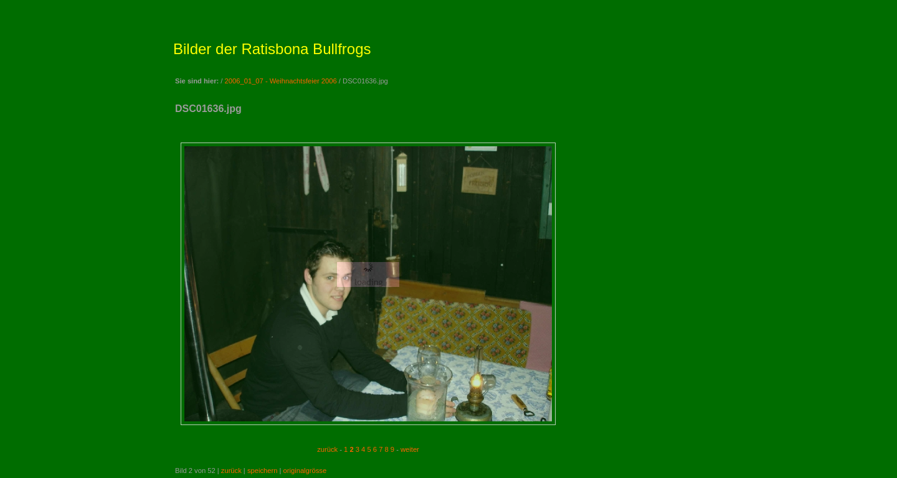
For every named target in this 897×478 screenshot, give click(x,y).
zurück (327, 449)
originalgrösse (305, 470)
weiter (410, 449)
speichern (262, 470)
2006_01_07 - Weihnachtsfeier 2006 (281, 81)
